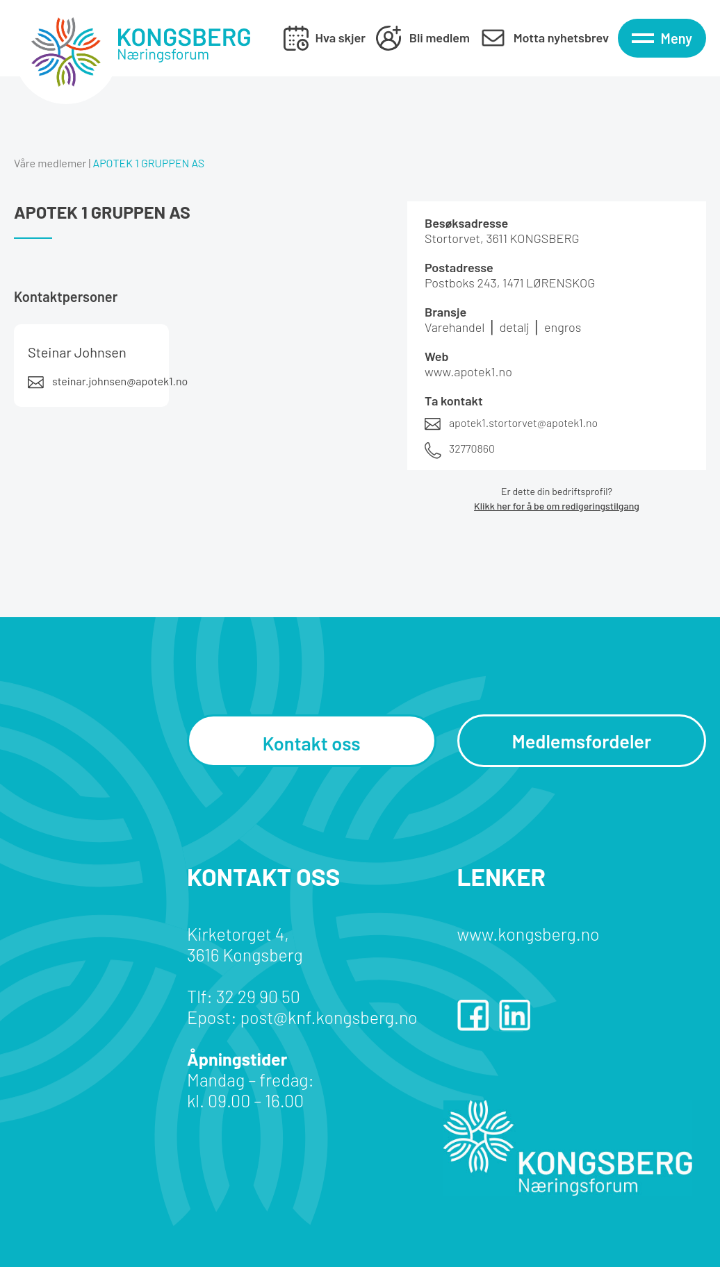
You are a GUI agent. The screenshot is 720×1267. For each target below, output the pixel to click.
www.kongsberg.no (528, 933)
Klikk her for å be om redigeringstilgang (556, 506)
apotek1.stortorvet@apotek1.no (523, 422)
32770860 (472, 448)
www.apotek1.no (468, 371)
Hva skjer (341, 37)
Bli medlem (439, 37)
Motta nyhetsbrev (561, 37)
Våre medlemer (50, 162)
